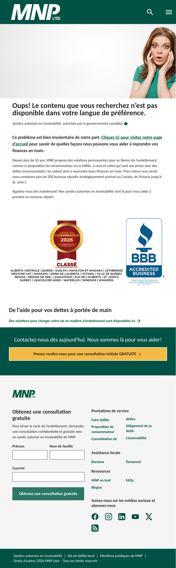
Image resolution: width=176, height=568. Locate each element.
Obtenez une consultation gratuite (48, 493)
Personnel (133, 462)
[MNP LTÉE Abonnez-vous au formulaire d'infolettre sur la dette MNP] (95, 528)
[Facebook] (95, 516)
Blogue (96, 487)
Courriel (18, 468)
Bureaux (97, 462)
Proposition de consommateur (102, 429)
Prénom (18, 446)
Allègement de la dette (139, 428)
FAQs (130, 480)
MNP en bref (101, 480)
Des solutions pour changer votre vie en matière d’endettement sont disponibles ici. (75, 321)
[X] (148, 516)
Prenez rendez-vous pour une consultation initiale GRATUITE (88, 354)
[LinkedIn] (121, 516)
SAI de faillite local (81, 556)
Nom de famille (61, 446)
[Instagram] (108, 516)
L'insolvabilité (136, 438)
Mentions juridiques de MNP (121, 556)
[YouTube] (135, 516)
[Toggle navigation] (169, 12)
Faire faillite (100, 420)
